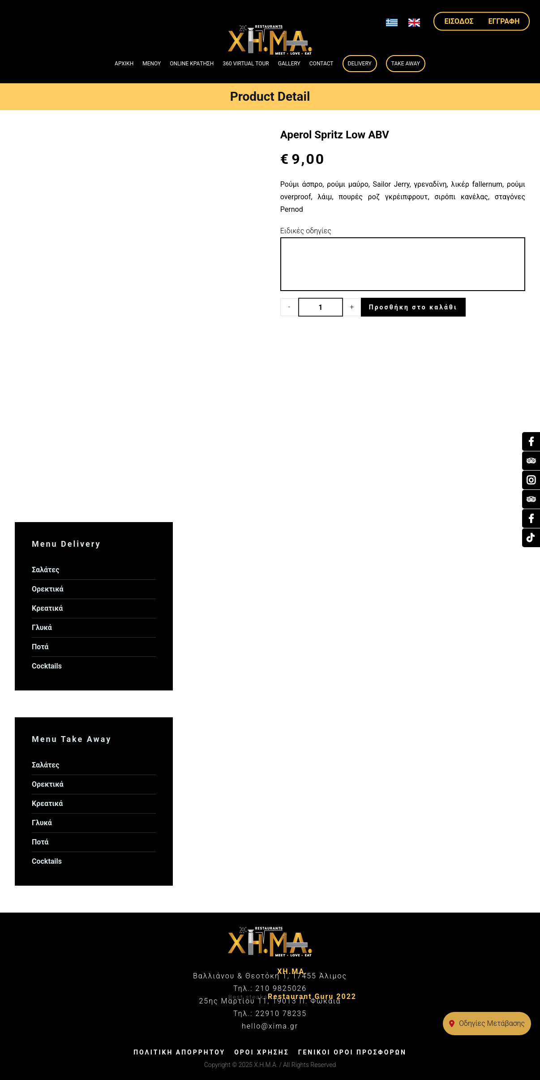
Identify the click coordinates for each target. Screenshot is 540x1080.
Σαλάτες (45, 570)
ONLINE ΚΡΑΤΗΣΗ (192, 63)
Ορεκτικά (48, 589)
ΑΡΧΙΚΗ (124, 63)
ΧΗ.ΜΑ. (292, 971)
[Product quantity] (320, 307)
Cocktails (47, 666)
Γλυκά (42, 627)
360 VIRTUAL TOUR (246, 63)
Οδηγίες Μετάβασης (487, 1023)
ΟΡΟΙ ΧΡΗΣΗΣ (261, 1052)
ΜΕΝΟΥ (151, 63)
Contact (321, 63)
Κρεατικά (47, 608)
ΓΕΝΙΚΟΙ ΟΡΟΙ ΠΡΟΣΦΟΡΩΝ (352, 1052)
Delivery (360, 63)
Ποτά (40, 647)
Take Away (405, 63)
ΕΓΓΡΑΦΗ (504, 21)
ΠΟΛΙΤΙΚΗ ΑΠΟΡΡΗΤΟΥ (179, 1052)
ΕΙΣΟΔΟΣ (459, 21)
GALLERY (289, 63)
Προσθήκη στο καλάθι (413, 307)
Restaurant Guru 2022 (312, 996)
